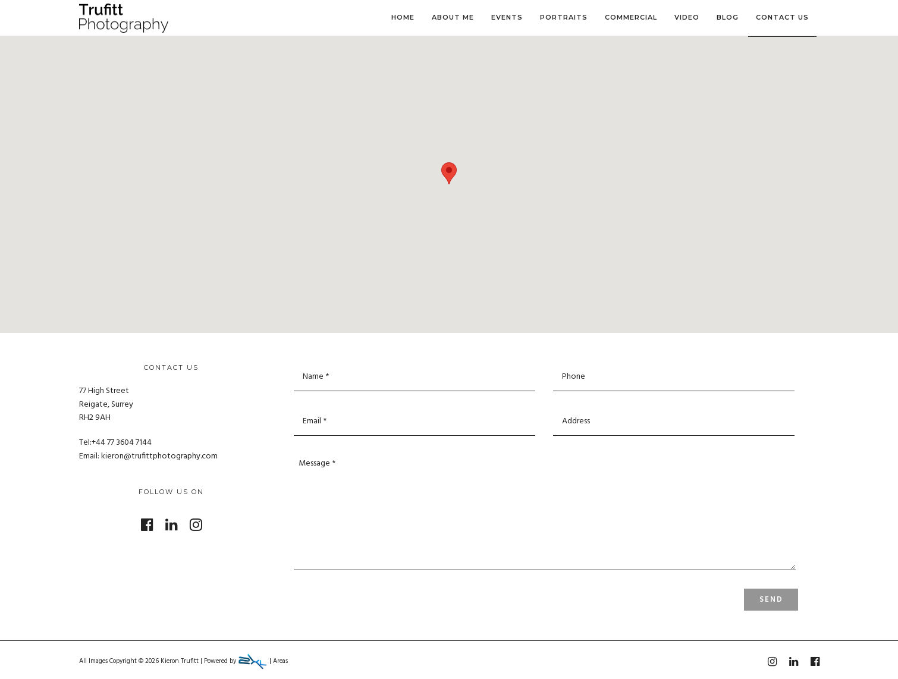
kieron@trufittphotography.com (159, 456)
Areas (280, 661)
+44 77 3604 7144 (122, 442)
